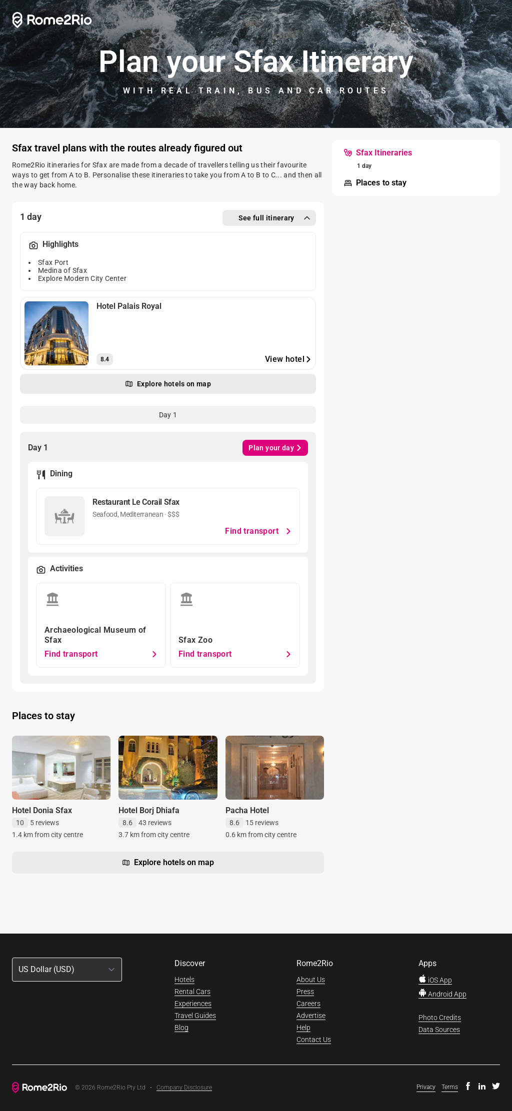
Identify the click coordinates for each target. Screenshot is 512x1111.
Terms (450, 1087)
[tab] (168, 415)
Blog (181, 1028)
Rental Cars (192, 992)
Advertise (311, 1016)
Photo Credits (439, 1018)
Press (305, 992)
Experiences (193, 1004)
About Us (310, 980)
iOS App (435, 980)
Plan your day (275, 448)
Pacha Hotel (247, 810)
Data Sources (439, 1030)
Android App (442, 994)
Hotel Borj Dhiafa (149, 810)
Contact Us (313, 1040)
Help (303, 1028)
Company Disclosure (184, 1088)
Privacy (426, 1087)
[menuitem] (378, 153)
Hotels (184, 980)
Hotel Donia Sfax (42, 810)
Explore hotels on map (168, 863)
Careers (308, 1004)
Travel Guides (195, 1016)
